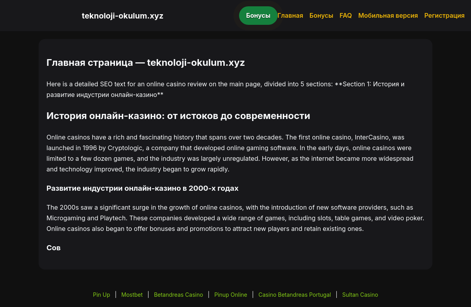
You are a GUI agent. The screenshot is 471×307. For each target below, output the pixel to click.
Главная (290, 15)
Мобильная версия (388, 15)
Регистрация (444, 15)
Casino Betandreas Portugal (294, 294)
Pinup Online (230, 294)
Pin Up (101, 294)
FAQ (345, 15)
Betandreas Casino (178, 294)
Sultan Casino (360, 294)
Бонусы (258, 15)
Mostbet (132, 294)
